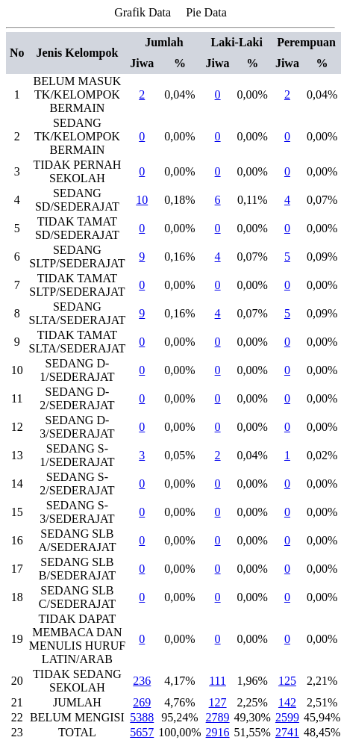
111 (217, 680)
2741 (287, 732)
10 (142, 199)
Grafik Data (142, 12)
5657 (142, 732)
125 (287, 680)
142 (287, 702)
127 (218, 702)
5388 (142, 717)
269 (142, 702)
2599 (287, 717)
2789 (218, 717)
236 (142, 680)
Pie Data (206, 12)
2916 (218, 732)
